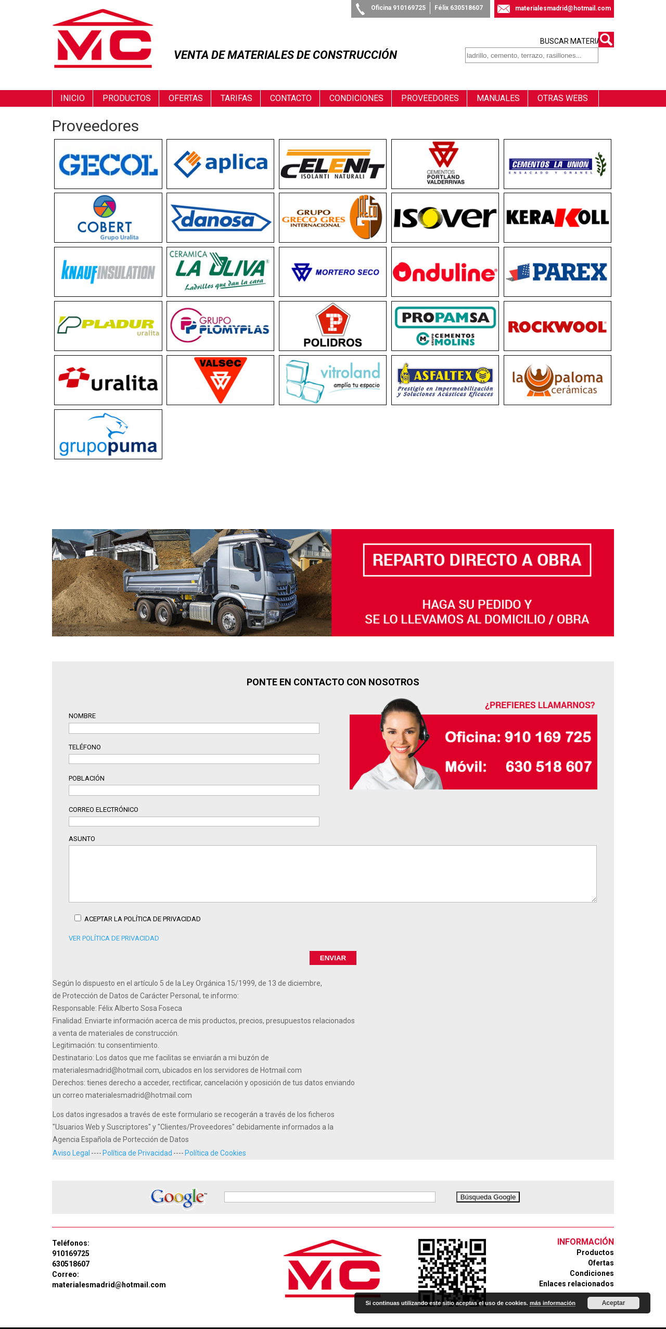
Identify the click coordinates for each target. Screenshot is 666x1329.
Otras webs (562, 87)
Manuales (498, 87)
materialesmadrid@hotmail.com (563, 8)
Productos (127, 87)
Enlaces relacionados (576, 1273)
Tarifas (236, 87)
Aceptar (613, 1303)
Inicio (72, 87)
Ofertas (186, 87)
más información (552, 1303)
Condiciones (356, 87)
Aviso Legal (71, 1142)
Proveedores (430, 87)
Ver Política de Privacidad (114, 927)
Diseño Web (290, 1322)
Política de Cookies (215, 1142)
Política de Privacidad (137, 1142)
